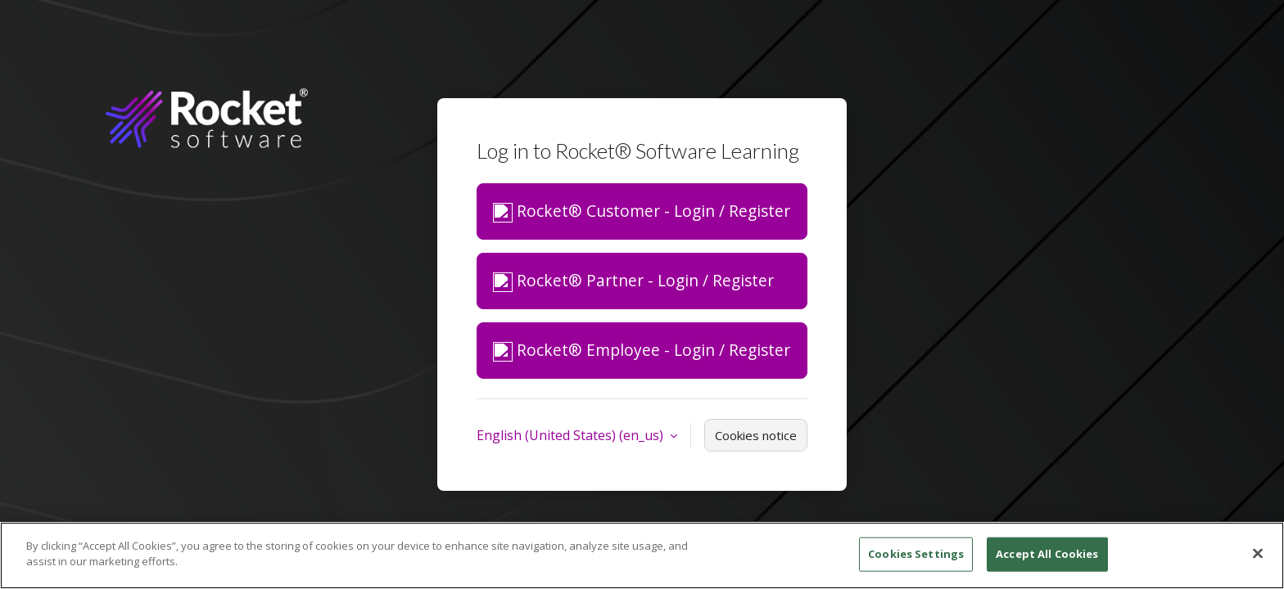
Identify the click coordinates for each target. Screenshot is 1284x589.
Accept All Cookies (1047, 553)
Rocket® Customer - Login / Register (641, 211)
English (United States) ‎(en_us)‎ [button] (572, 435)
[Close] (1258, 553)
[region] (642, 555)
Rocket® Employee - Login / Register (641, 350)
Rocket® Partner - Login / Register (633, 280)
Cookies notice (756, 435)
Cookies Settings (916, 553)
